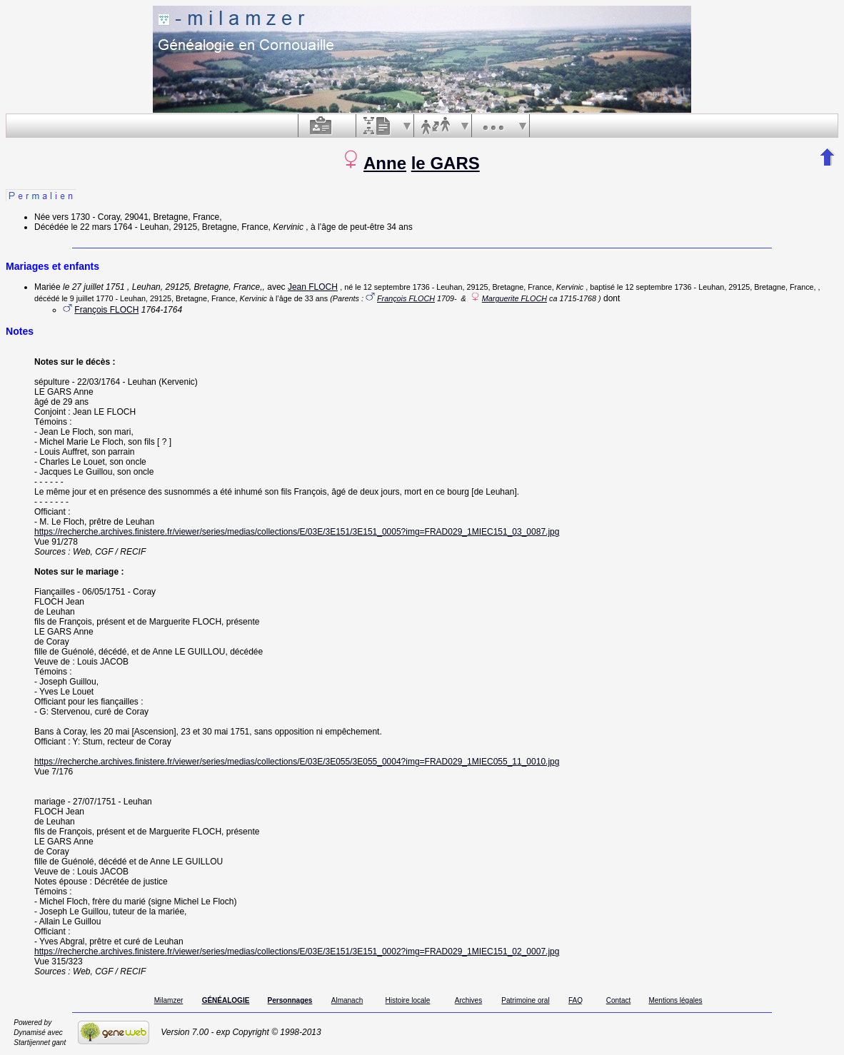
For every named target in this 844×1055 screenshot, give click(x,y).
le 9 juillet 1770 (87, 298)
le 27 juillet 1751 (94, 287)
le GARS (445, 163)
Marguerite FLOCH (514, 298)
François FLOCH (406, 298)
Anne (384, 163)
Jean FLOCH (313, 287)
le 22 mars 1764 (101, 227)
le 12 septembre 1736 (392, 287)
